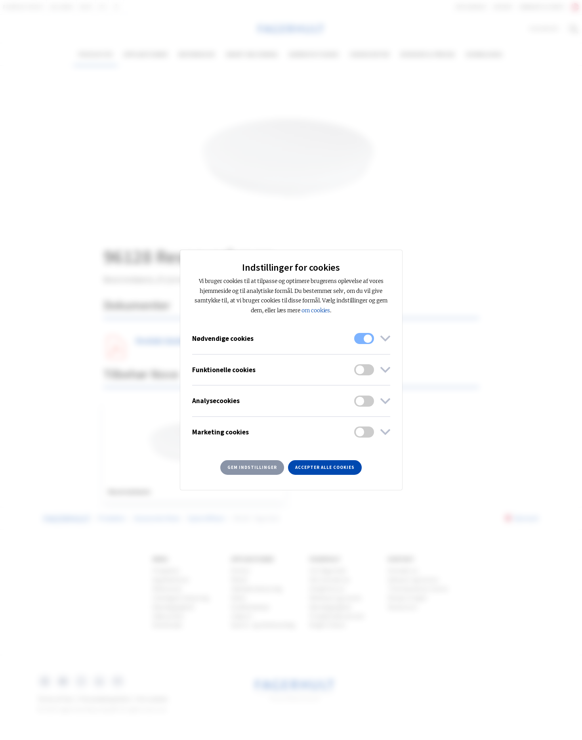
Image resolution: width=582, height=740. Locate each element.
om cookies (315, 310)
